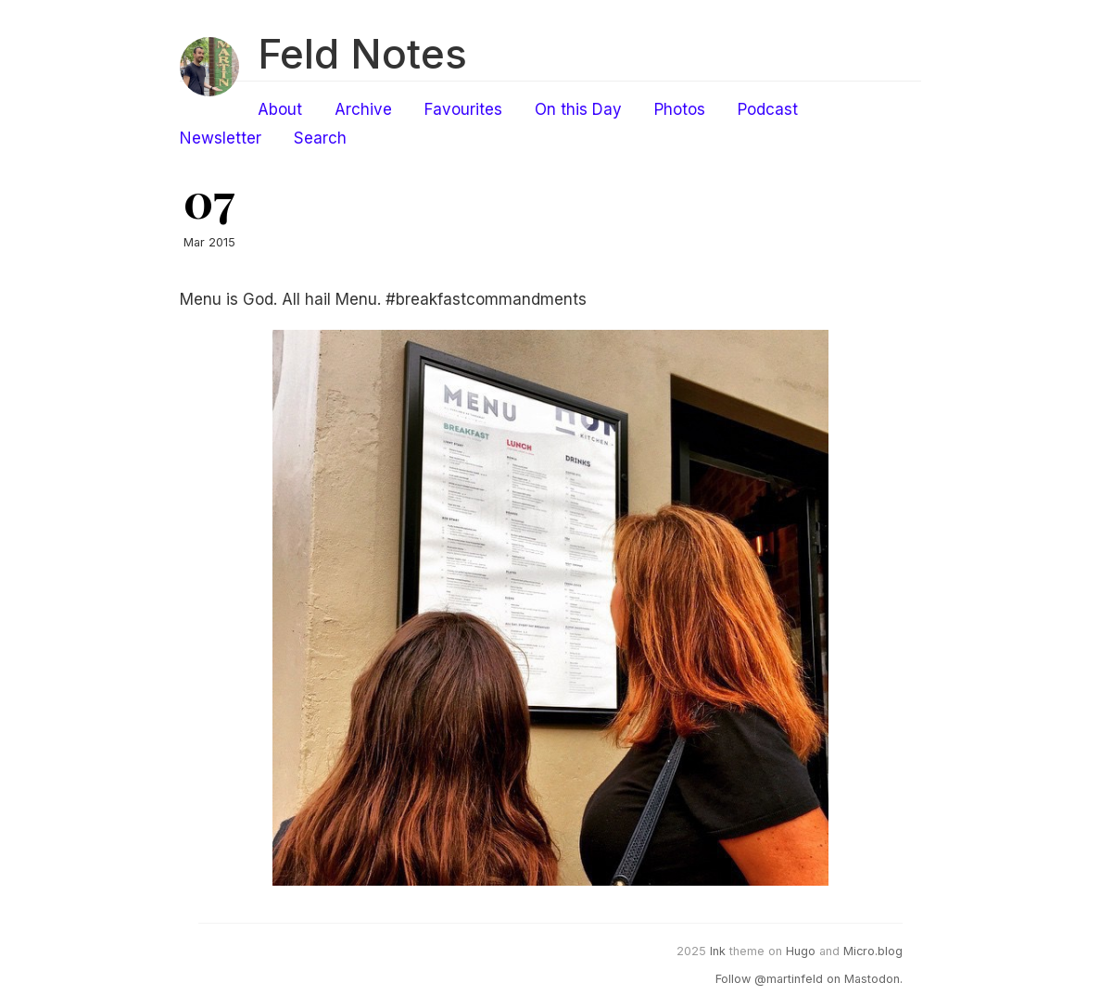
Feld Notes (362, 54)
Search (320, 138)
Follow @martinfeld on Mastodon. (809, 979)
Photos (679, 109)
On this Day (578, 109)
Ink (718, 951)
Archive (363, 109)
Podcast (768, 109)
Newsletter (220, 138)
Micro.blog (873, 951)
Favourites (463, 109)
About (280, 109)
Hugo (801, 951)
